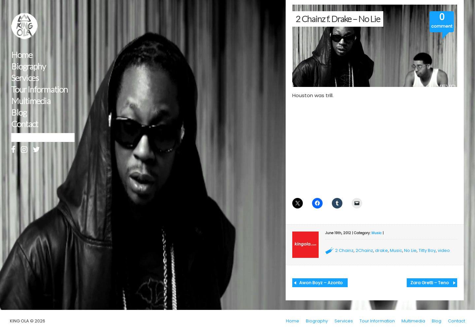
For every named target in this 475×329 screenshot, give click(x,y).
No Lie (410, 250)
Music (376, 233)
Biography (28, 66)
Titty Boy (427, 250)
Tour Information (39, 89)
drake (381, 250)
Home (21, 54)
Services (25, 77)
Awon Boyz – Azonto (321, 283)
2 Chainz (344, 250)
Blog (19, 112)
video (444, 250)
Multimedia (30, 100)
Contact (24, 124)
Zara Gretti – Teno (429, 283)
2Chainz (364, 250)
